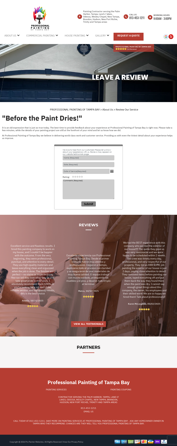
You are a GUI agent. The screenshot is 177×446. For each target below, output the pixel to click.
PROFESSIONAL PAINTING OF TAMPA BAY (75, 109)
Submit (88, 204)
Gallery (100, 35)
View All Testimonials (88, 335)
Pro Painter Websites (34, 442)
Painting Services (56, 389)
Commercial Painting (40, 35)
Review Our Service (127, 109)
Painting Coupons (120, 389)
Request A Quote (128, 35)
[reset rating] (71, 177)
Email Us (88, 411)
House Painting (75, 35)
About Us (10, 35)
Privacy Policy (77, 442)
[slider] (121, 49)
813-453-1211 (137, 17)
